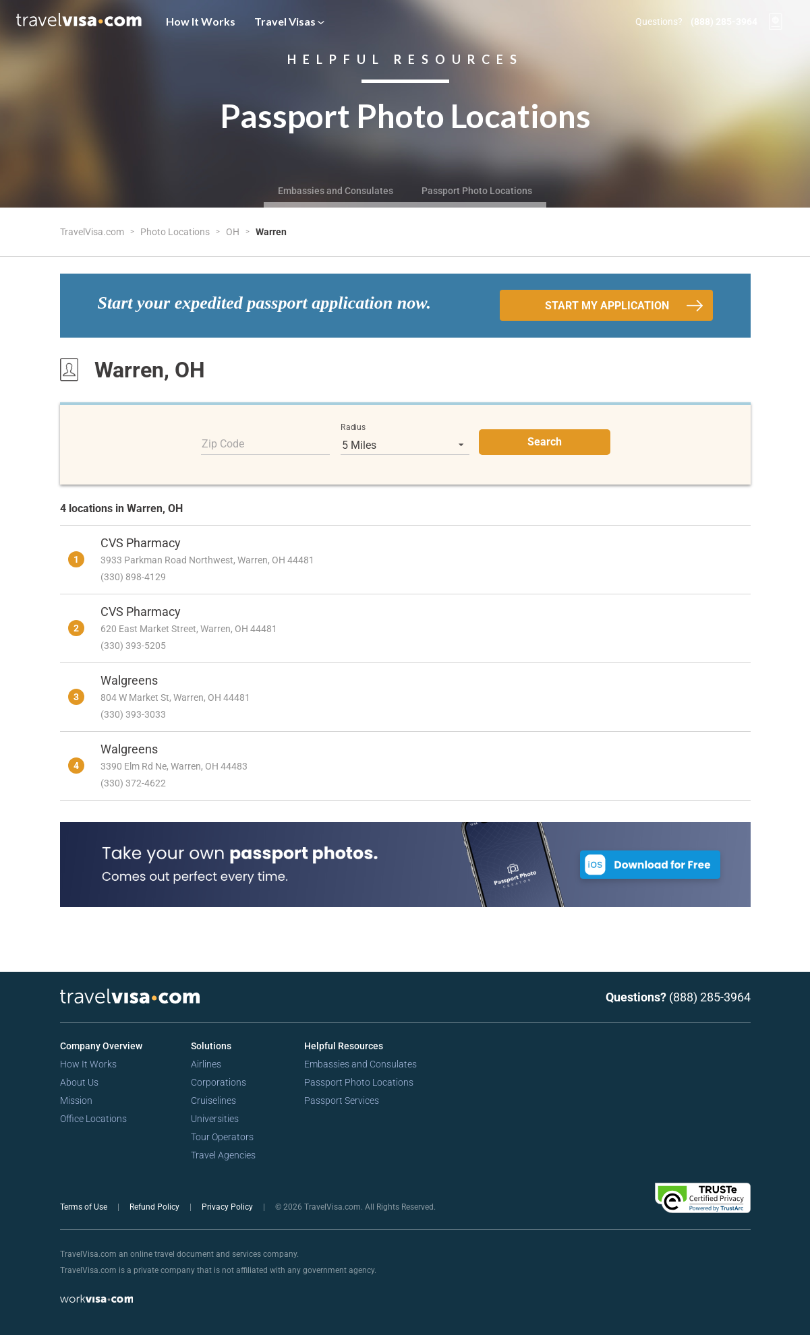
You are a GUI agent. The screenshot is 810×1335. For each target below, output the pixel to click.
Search (544, 441)
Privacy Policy (228, 1207)
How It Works (200, 21)
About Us (79, 1082)
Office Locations (93, 1118)
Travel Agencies (223, 1155)
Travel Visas (289, 21)
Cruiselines (213, 1100)
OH (233, 231)
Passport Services (341, 1100)
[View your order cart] (775, 21)
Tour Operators (222, 1136)
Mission (76, 1100)
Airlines (206, 1064)
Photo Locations (176, 231)
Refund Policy (155, 1207)
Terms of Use (84, 1207)
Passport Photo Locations (477, 190)
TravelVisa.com (93, 231)
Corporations (218, 1082)
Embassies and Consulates (335, 190)
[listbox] (405, 445)
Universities (215, 1118)
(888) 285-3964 (724, 21)
